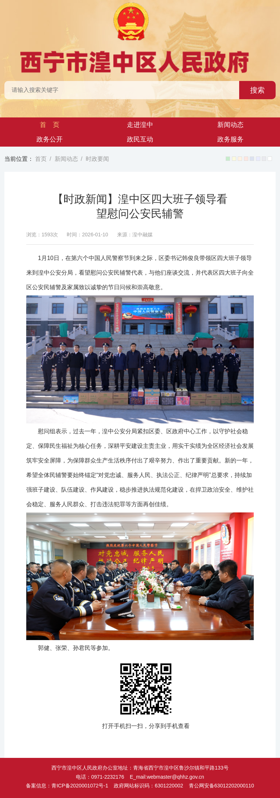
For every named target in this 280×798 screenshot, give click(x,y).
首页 (41, 159)
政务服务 (230, 139)
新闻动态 (230, 124)
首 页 (49, 124)
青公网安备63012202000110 (221, 786)
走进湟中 (140, 124)
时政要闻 (97, 159)
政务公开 (49, 139)
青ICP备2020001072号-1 (79, 786)
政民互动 (140, 139)
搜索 (257, 90)
